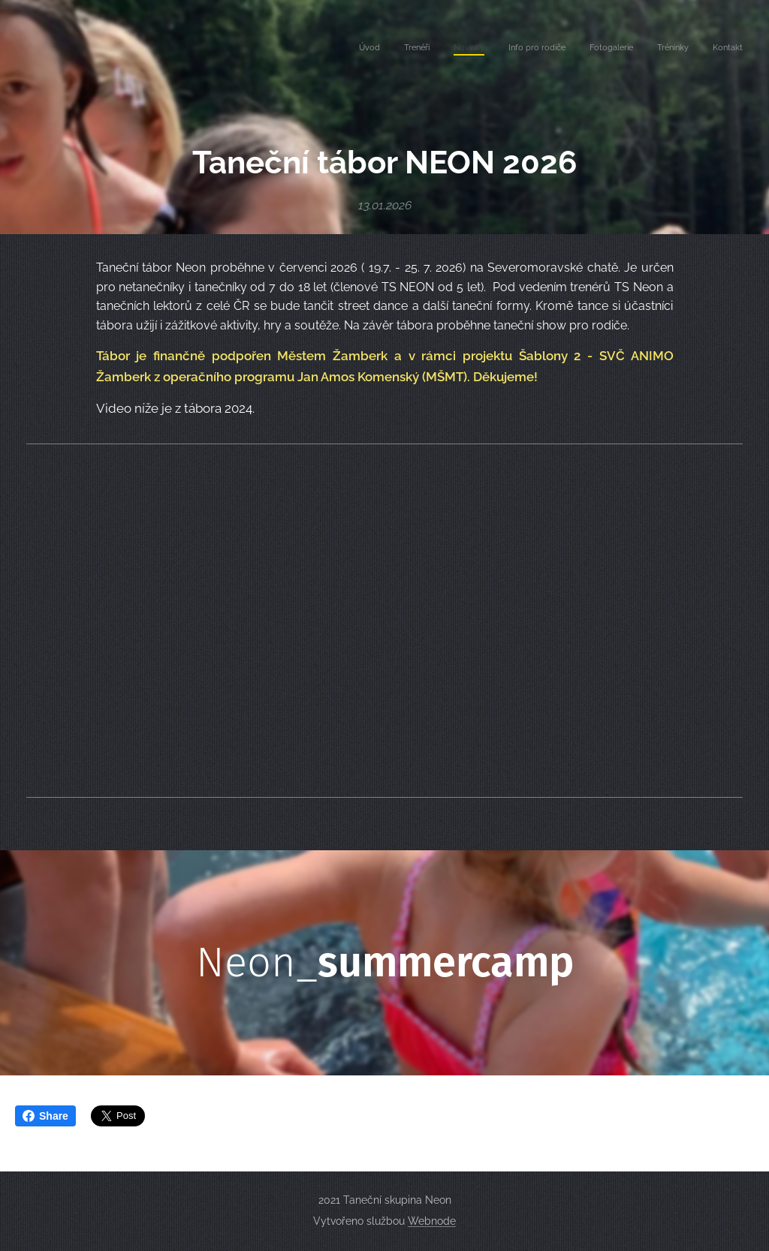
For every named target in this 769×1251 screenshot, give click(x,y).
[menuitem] (603, 49)
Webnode (432, 1221)
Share (45, 1116)
